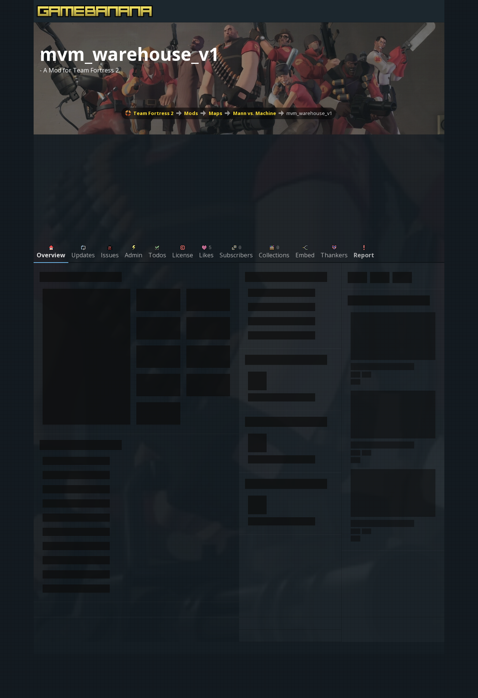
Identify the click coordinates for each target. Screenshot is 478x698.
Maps (215, 113)
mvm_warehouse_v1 (309, 113)
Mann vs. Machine (254, 113)
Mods (191, 113)
